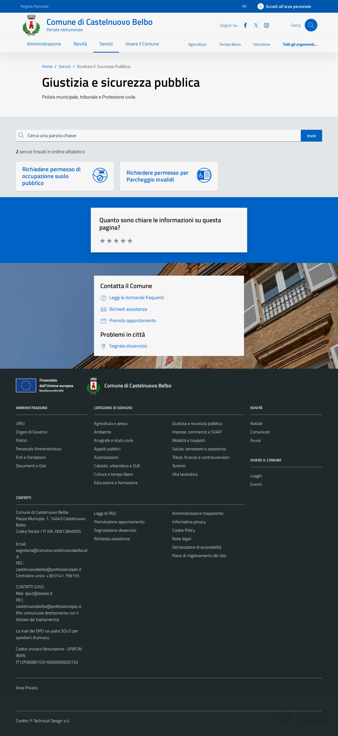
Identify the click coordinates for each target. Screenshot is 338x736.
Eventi (256, 484)
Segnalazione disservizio (115, 530)
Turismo (178, 465)
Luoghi (256, 476)
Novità (80, 43)
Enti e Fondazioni (31, 457)
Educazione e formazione (116, 482)
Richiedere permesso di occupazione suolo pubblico (51, 176)
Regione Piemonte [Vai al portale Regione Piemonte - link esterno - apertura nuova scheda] (35, 6)
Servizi (106, 43)
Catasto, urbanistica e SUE (117, 465)
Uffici (20, 423)
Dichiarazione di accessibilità (196, 547)
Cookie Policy (183, 530)
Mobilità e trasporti (188, 440)
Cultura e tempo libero (113, 474)
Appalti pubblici (107, 449)
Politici (21, 440)
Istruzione (261, 44)
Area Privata (26, 687)
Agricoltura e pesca (110, 423)
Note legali (181, 538)
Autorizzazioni (106, 457)
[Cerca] (311, 25)
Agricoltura (197, 44)
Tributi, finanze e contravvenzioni (200, 457)
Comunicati (260, 432)
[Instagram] (264, 25)
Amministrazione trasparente (197, 513)
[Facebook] (243, 25)
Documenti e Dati (31, 465)
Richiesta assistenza (112, 538)
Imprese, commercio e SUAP (196, 432)
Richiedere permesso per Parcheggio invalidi (157, 176)
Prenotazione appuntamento (119, 522)
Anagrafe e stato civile (113, 440)
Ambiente (102, 432)
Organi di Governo (31, 432)
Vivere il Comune (142, 43)
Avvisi (255, 440)
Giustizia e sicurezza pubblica (197, 423)
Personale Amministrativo (38, 449)
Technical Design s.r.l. (52, 721)
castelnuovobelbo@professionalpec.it (48, 569)
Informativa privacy (189, 522)
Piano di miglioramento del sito (199, 555)
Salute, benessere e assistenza (199, 449)
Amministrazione (44, 43)
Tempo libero (230, 44)
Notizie (256, 423)
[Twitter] (253, 25)
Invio (311, 135)
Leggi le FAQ (105, 513)
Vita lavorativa (185, 474)
